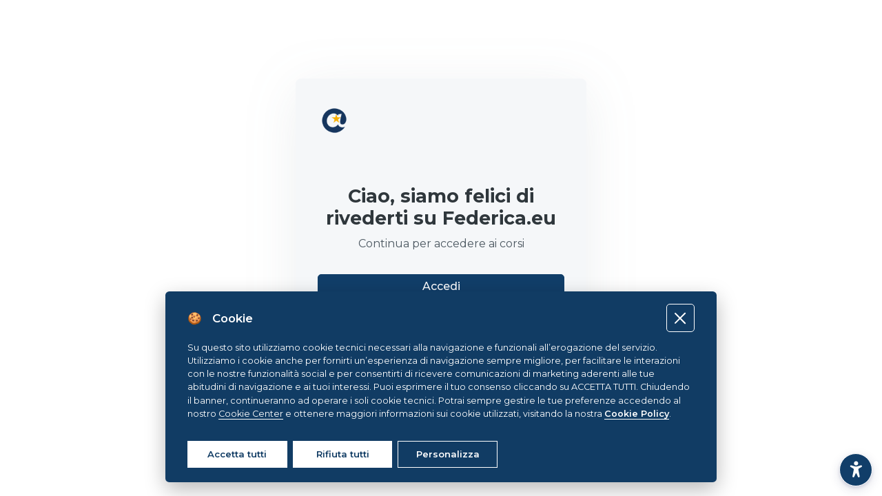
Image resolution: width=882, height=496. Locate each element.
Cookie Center (250, 414)
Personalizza (448, 453)
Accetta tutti (237, 453)
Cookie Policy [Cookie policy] (636, 414)
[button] (855, 469)
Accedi (441, 286)
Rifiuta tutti (342, 453)
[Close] (680, 318)
